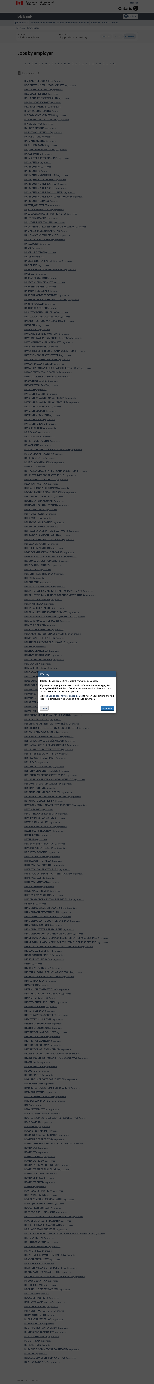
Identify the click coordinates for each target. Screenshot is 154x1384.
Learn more (107, 708)
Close (44, 708)
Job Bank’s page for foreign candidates (64, 695)
